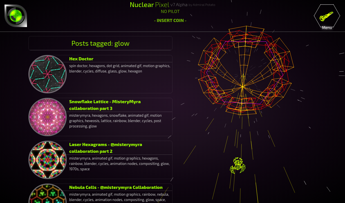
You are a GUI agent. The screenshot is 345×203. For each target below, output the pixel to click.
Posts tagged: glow (100, 43)
